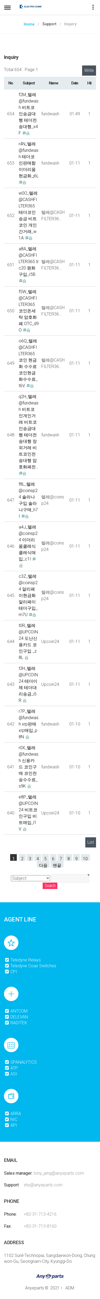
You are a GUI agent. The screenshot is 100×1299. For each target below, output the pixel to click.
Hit (89, 83)
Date (74, 83)
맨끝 (57, 865)
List (90, 842)
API (11, 1125)
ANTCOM (16, 1011)
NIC (11, 1119)
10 (85, 858)
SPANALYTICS (21, 1062)
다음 (43, 865)
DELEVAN (16, 1016)
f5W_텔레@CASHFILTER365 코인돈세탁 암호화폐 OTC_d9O (29, 311)
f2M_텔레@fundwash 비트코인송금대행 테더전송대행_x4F (28, 114)
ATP (11, 1068)
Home (29, 24)
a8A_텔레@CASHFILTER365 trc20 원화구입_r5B (29, 261)
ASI (11, 1073)
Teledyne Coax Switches (30, 965)
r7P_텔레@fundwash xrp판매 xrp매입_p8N (28, 724)
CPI (11, 971)
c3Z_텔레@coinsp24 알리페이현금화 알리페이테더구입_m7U (28, 595)
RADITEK (16, 1022)
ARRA (13, 1113)
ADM (69, 1287)
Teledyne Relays (23, 959)
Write (89, 70)
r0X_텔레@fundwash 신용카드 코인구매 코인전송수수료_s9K (28, 767)
